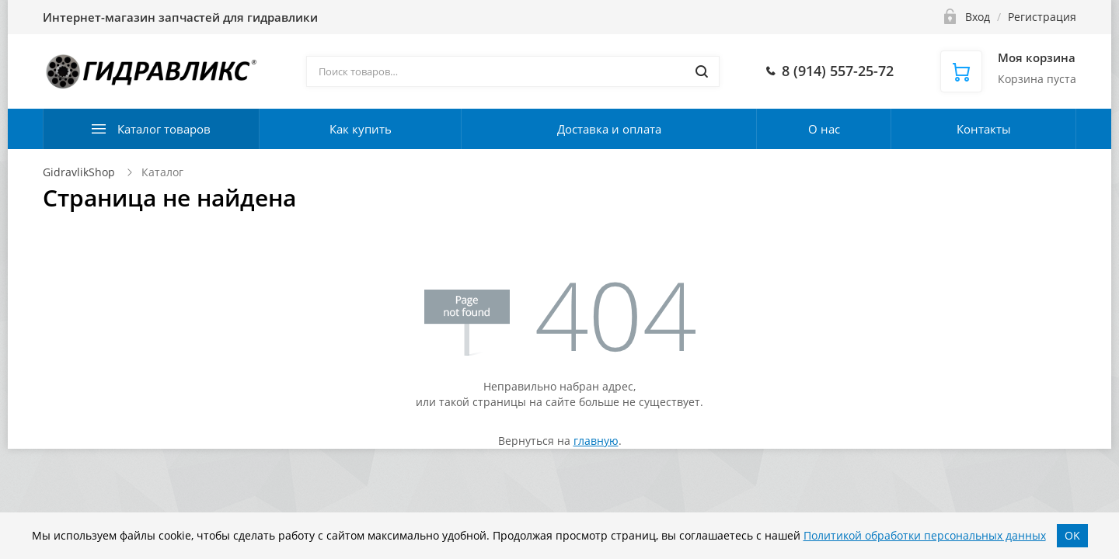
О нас (824, 129)
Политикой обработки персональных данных (925, 535)
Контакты (984, 129)
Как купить (360, 129)
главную (596, 440)
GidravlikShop (79, 172)
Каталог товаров (164, 129)
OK (1072, 535)
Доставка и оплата (609, 129)
